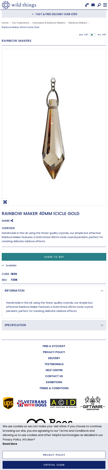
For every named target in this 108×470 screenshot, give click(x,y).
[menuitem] (54, 346)
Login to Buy (54, 257)
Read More (10, 444)
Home (5, 22)
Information (14, 290)
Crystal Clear (54, 465)
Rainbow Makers (78, 22)
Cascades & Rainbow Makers (48, 22)
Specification (15, 325)
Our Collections (20, 22)
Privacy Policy (54, 455)
